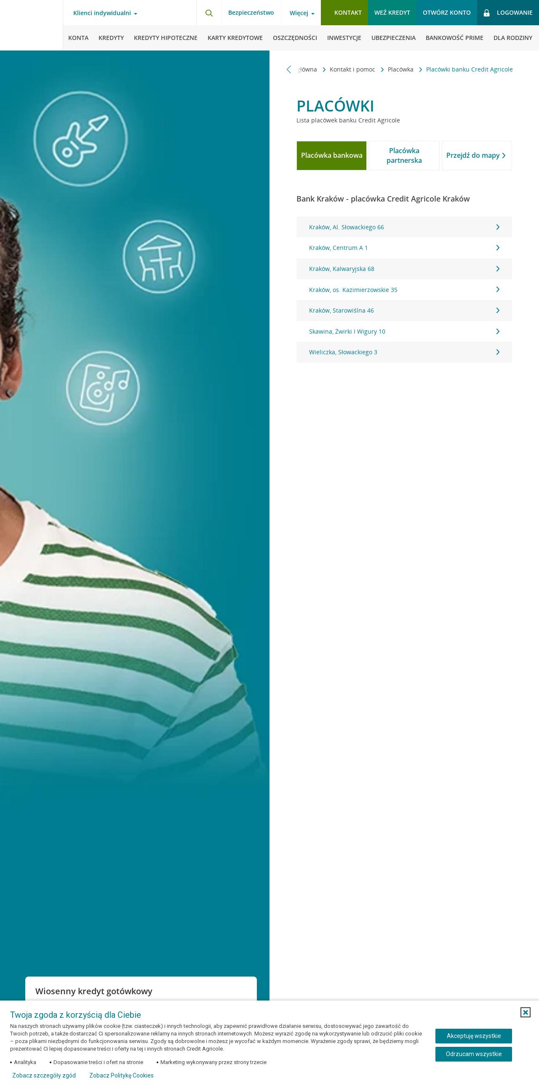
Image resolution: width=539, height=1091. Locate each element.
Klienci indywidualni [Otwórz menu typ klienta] (102, 13)
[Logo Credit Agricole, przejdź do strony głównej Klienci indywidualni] (31, 25)
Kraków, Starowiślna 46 (404, 310)
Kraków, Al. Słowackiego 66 (404, 227)
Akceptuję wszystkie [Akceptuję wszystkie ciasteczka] (474, 1036)
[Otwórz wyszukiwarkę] (208, 12)
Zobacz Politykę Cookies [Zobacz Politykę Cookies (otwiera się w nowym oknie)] (121, 1075)
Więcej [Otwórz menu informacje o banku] (299, 13)
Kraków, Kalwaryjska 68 (404, 269)
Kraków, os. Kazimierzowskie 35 (404, 290)
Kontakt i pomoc (353, 69)
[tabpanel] (404, 290)
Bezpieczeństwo (251, 12)
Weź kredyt (392, 12)
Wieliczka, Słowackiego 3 (404, 352)
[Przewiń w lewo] (289, 69)
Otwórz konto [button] (447, 12)
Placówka (401, 69)
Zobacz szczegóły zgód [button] (44, 1075)
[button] (525, 1012)
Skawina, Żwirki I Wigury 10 (404, 331)
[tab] (331, 155)
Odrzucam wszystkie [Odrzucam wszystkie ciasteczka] (474, 1054)
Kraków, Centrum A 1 (404, 248)
